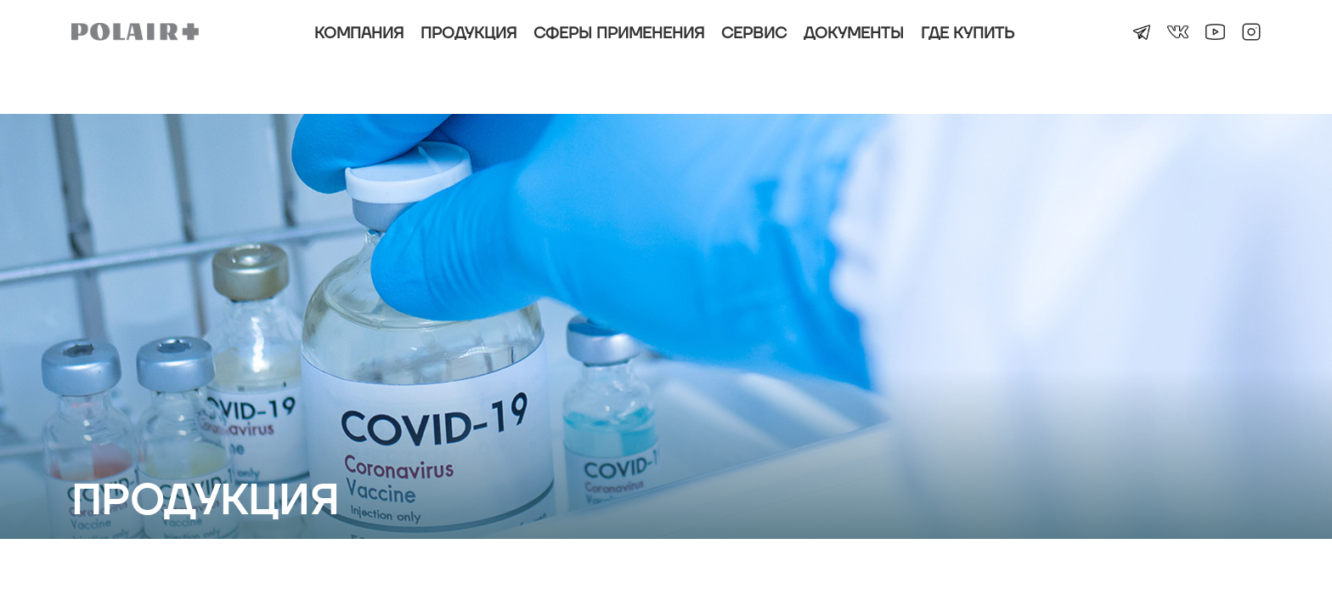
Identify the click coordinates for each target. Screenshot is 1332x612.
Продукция (468, 33)
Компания (359, 33)
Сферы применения (618, 33)
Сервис (754, 33)
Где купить (967, 33)
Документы (854, 33)
